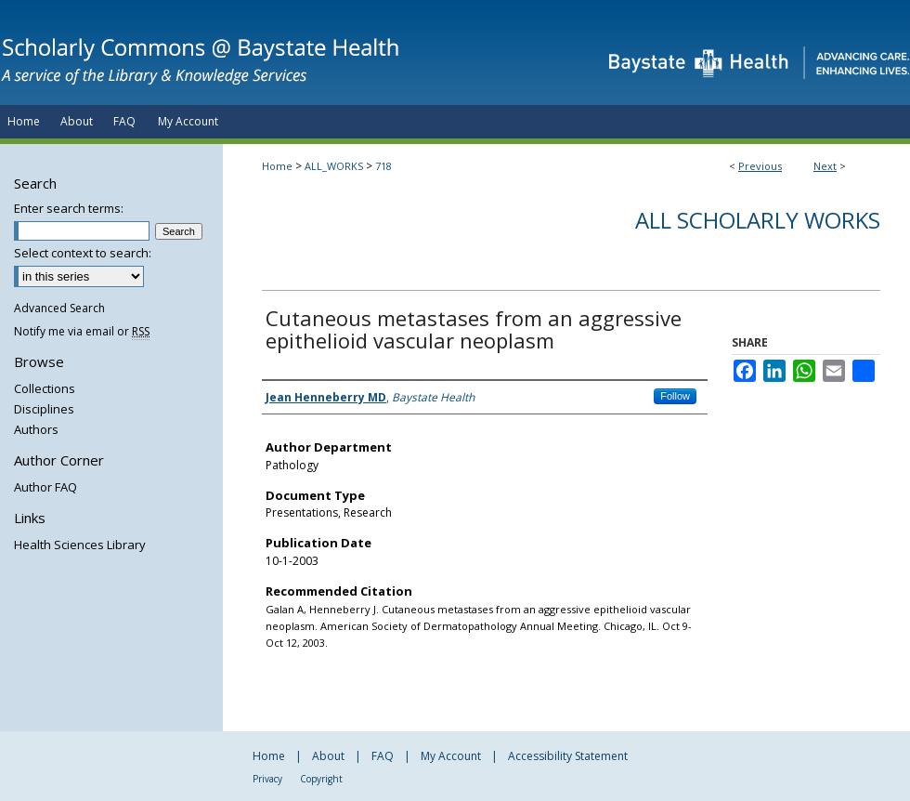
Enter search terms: (69, 208)
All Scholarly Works (757, 219)
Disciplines (44, 408)
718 (383, 166)
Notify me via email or (82, 331)
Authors (36, 429)
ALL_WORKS (334, 166)
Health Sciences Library (80, 544)
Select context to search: (82, 252)
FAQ (382, 756)
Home (277, 166)
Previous (760, 166)
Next (825, 166)
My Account (451, 756)
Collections (44, 388)
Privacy (267, 778)
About (328, 756)
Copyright (321, 778)
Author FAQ (45, 487)
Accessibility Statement (568, 756)
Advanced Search (59, 308)
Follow (675, 395)
